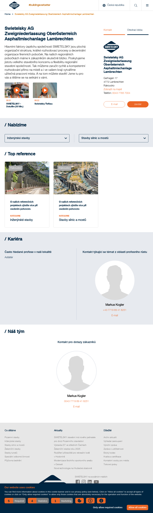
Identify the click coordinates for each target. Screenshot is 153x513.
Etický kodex (109, 453)
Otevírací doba (134, 30)
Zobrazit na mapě (113, 89)
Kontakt (108, 30)
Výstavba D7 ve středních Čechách (70, 445)
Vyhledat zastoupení (113, 441)
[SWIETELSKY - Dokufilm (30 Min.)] (17, 96)
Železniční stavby (12, 449)
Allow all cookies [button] (138, 507)
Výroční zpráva (110, 445)
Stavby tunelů (11, 453)
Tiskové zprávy (110, 464)
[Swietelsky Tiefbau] (45, 96)
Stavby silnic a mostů (15, 445)
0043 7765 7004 (121, 93)
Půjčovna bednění (13, 461)
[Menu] (147, 5)
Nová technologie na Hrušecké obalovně (73, 468)
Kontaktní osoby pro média (116, 461)
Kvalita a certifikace (112, 457)
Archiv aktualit (110, 437)
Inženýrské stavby (13, 441)
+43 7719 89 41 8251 (114, 310)
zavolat (137, 104)
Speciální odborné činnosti (17, 457)
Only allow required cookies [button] (107, 507)
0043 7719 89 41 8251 (76, 401)
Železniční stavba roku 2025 (67, 449)
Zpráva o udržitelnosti (114, 449)
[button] (15, 500)
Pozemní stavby (12, 437)
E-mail (114, 104)
